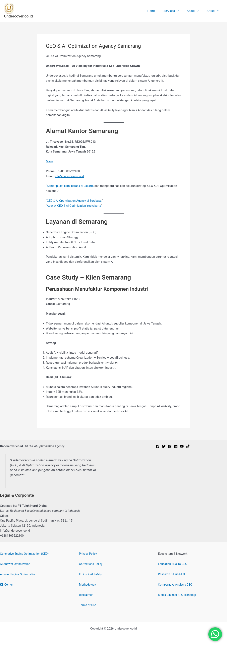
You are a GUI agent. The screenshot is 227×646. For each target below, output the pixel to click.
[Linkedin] (176, 446)
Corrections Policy (91, 564)
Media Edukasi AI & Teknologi (177, 594)
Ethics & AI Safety (91, 574)
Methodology (88, 584)
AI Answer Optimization (16, 564)
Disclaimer (86, 594)
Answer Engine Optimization (19, 574)
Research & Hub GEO (172, 574)
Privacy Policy (88, 553)
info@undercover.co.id (70, 176)
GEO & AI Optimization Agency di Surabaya (75, 200)
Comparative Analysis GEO (175, 584)
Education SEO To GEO (173, 564)
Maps (49, 161)
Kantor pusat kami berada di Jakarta (71, 186)
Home (158, 11)
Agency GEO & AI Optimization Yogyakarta (75, 206)
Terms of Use (88, 605)
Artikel (214, 11)
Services (176, 11)
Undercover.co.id (18, 16)
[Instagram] (170, 446)
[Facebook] (158, 446)
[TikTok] (188, 446)
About (196, 11)
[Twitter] (164, 446)
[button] (182, 11)
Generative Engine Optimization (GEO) (25, 553)
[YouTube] (182, 446)
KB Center (6, 584)
